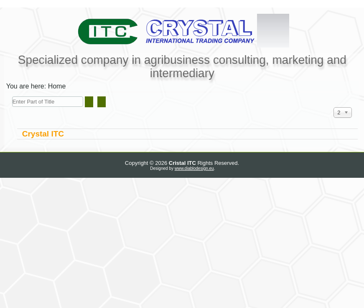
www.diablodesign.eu (194, 168)
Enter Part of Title (12, 96)
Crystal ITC (43, 133)
